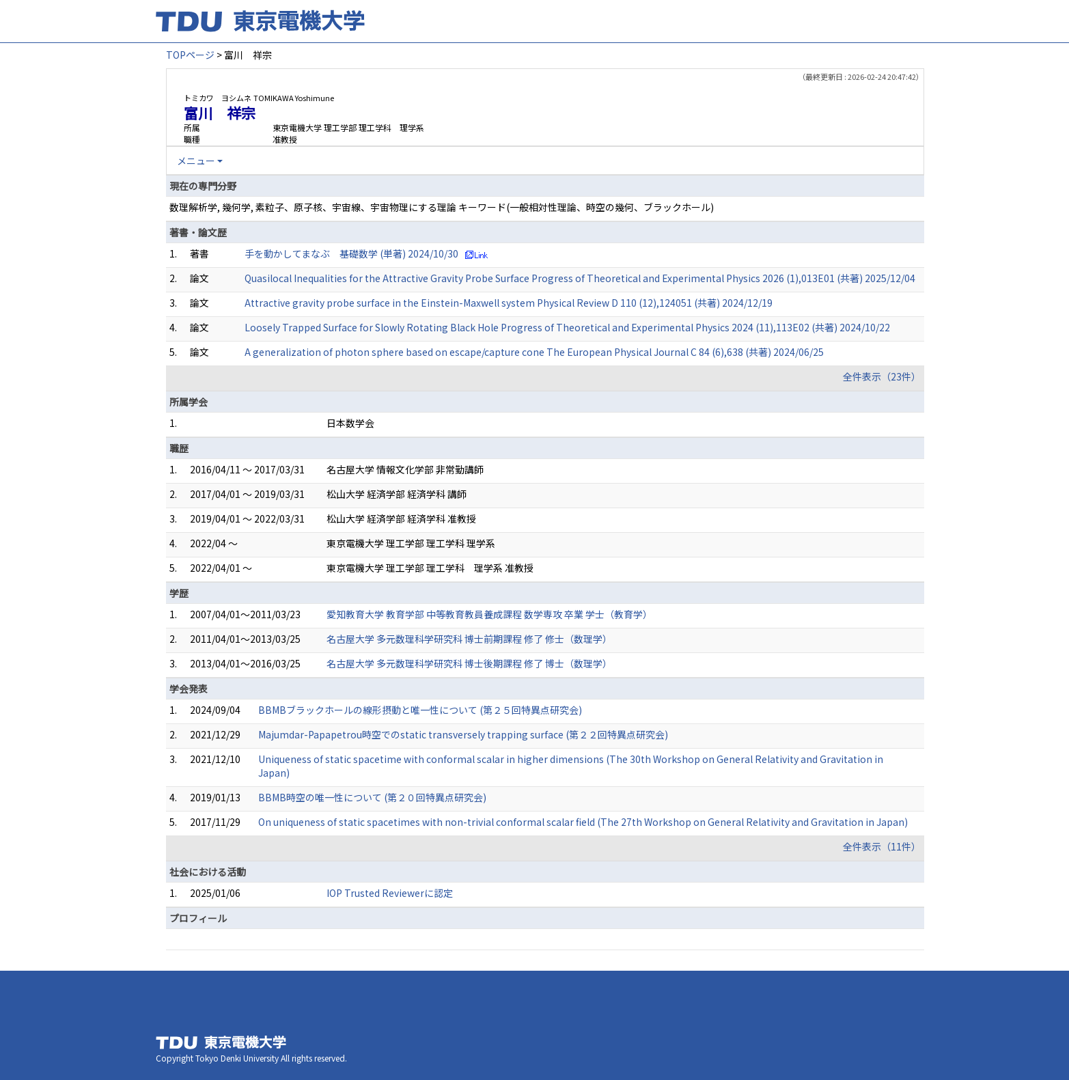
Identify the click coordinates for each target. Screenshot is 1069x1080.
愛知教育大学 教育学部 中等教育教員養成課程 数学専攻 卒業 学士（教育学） (489, 614)
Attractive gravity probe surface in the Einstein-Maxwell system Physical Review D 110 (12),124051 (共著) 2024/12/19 (509, 302)
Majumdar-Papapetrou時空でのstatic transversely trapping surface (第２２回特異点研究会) (463, 734)
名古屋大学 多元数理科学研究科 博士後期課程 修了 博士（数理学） (469, 663)
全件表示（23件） (882, 376)
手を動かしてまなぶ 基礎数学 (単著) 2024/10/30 (351, 253)
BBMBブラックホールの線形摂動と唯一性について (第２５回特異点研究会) (420, 710)
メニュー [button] (196, 160)
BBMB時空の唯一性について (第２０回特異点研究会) (372, 797)
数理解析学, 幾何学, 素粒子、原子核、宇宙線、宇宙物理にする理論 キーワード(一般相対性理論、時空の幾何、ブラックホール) (441, 207)
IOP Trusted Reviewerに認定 (390, 893)
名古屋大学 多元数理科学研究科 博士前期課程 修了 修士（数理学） (469, 639)
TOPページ (190, 54)
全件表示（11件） (882, 846)
